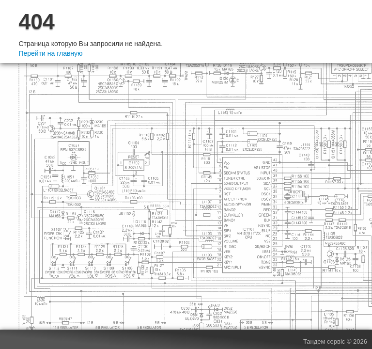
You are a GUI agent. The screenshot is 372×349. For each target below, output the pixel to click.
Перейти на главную (50, 53)
